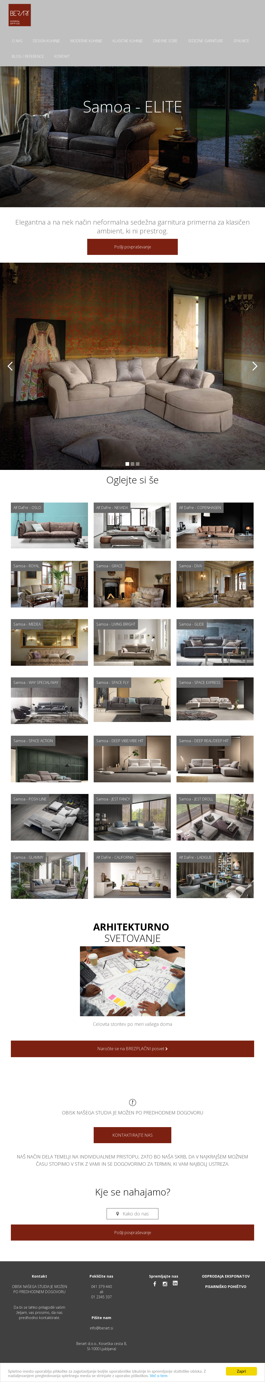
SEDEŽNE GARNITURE (205, 40)
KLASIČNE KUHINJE (128, 40)
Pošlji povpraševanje (132, 247)
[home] (20, 15)
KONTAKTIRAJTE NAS (132, 1135)
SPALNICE (241, 40)
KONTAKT (62, 56)
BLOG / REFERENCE (28, 56)
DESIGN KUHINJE (46, 40)
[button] (10, 366)
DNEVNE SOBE (165, 40)
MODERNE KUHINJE (86, 40)
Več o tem (159, 1376)
